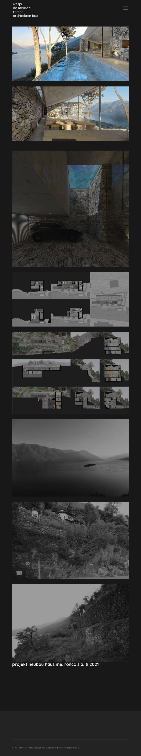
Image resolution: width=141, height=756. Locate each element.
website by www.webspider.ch (62, 747)
